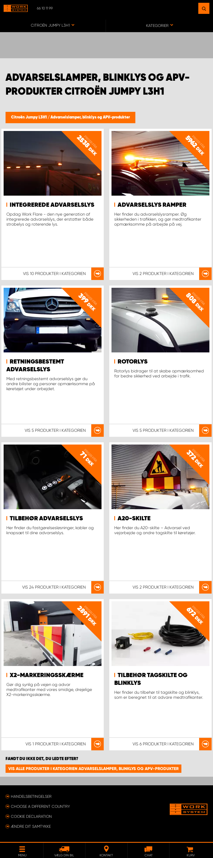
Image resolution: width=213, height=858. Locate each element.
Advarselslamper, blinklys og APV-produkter (90, 117)
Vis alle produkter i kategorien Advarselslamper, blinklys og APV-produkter (93, 768)
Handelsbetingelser (31, 796)
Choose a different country (40, 806)
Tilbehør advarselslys (46, 519)
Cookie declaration (31, 816)
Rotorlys (133, 362)
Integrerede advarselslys (52, 205)
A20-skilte (134, 519)
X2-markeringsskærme (46, 675)
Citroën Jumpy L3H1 (29, 117)
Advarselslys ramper (152, 205)
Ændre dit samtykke (31, 826)
